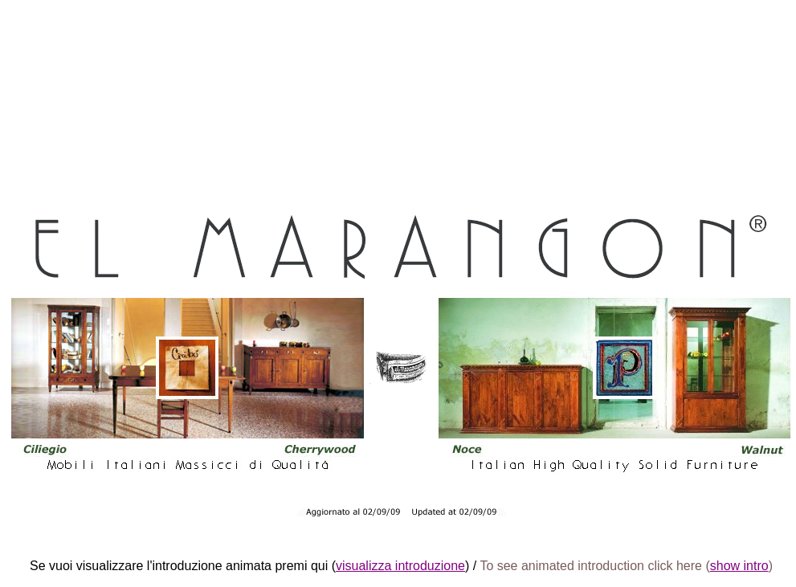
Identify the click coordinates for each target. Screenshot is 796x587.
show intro (739, 566)
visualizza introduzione (400, 566)
